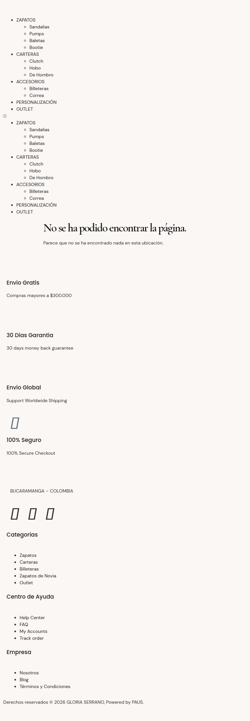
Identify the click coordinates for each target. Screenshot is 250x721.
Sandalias (39, 27)
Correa (36, 95)
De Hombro (41, 75)
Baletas (37, 40)
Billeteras (39, 88)
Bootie (36, 47)
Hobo (35, 68)
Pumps (36, 34)
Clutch (36, 61)
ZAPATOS (25, 20)
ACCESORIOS (30, 82)
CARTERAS (27, 54)
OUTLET (24, 109)
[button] (125, 116)
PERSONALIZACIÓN (36, 102)
